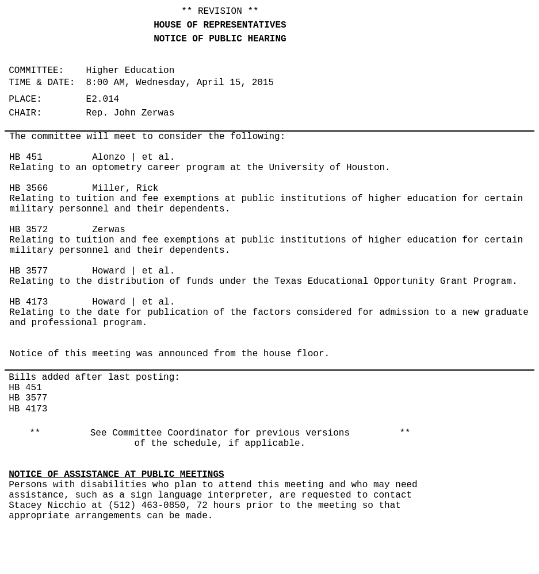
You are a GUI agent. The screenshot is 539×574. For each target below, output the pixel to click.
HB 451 (26, 157)
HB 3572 (28, 230)
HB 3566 (28, 188)
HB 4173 (28, 302)
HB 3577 (28, 271)
